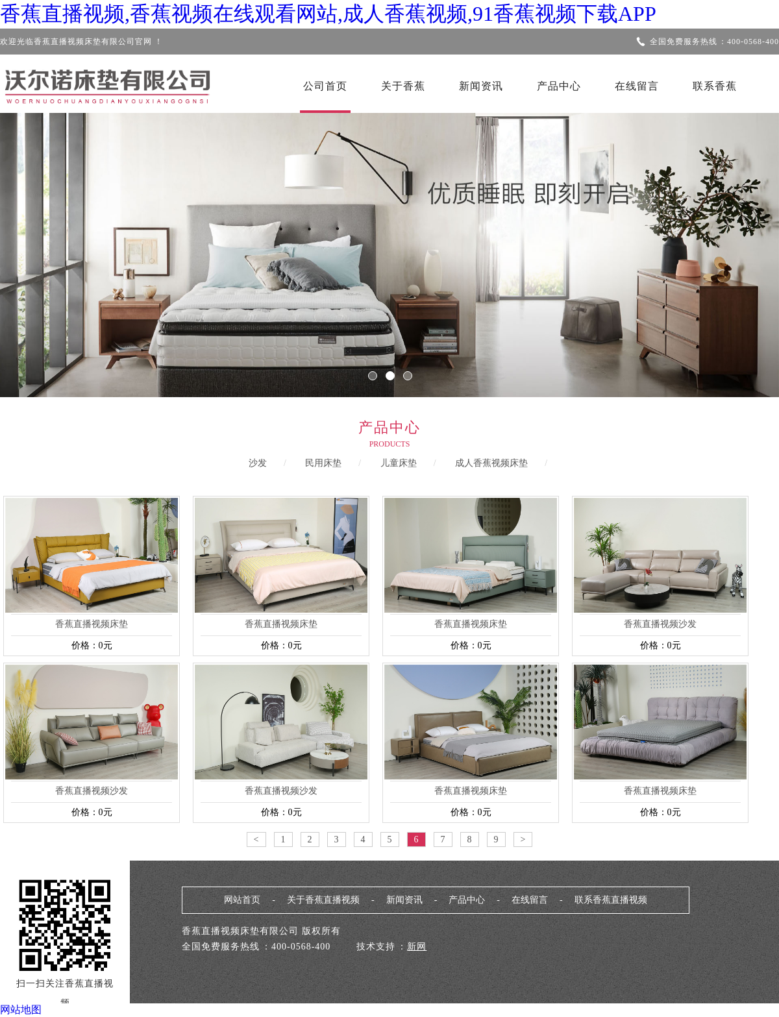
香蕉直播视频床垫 (91, 624)
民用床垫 (323, 463)
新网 (417, 946)
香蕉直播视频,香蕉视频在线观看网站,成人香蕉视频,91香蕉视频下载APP (328, 13)
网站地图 (21, 1009)
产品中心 (559, 86)
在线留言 (637, 86)
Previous (48, 246)
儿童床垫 (398, 463)
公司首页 (325, 86)
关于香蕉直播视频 (323, 900)
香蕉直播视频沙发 (660, 624)
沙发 (258, 463)
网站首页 (242, 900)
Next (730, 246)
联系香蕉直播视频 (611, 900)
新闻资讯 (481, 86)
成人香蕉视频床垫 (491, 463)
